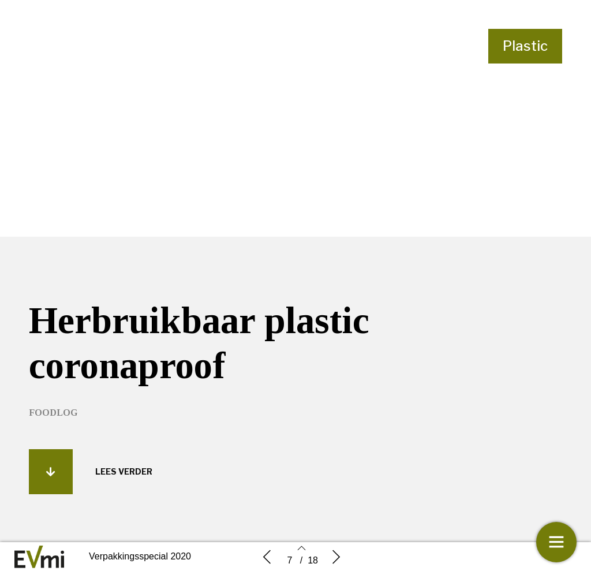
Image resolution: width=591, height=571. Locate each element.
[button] (51, 471)
